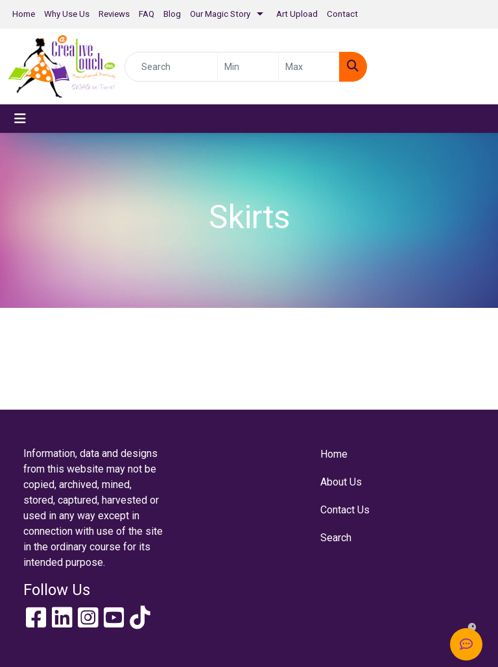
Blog (172, 14)
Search (335, 538)
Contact (342, 14)
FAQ (146, 14)
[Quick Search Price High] (309, 67)
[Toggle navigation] (20, 119)
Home (23, 14)
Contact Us (345, 510)
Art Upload (297, 14)
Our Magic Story (220, 14)
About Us (341, 482)
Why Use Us (66, 14)
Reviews (114, 14)
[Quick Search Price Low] (248, 67)
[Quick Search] (171, 67)
